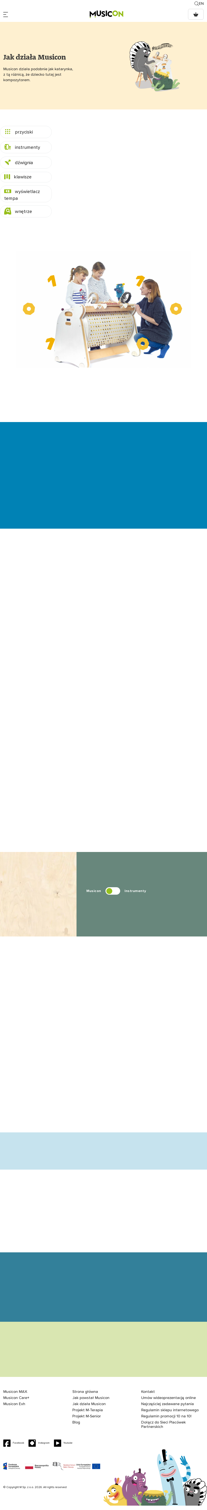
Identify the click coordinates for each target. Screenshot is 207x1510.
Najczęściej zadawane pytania (168, 1408)
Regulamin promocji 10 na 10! (166, 1421)
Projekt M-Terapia (87, 1415)
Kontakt (148, 1396)
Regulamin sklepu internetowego (170, 1415)
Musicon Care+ (16, 1402)
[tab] (26, 132)
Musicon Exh (14, 1408)
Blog (76, 1427)
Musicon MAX (15, 1396)
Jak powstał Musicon (90, 1402)
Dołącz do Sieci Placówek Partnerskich (163, 1429)
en (201, 4)
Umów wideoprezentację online (168, 1402)
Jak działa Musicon (89, 1408)
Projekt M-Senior (86, 1421)
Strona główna (85, 1396)
